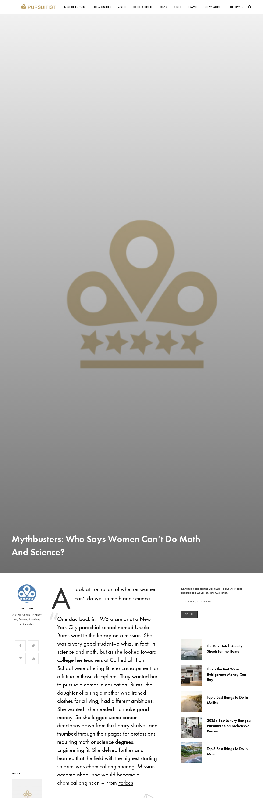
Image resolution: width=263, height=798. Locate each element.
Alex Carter (27, 608)
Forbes (125, 783)
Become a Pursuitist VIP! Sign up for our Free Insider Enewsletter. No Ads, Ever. (216, 603)
